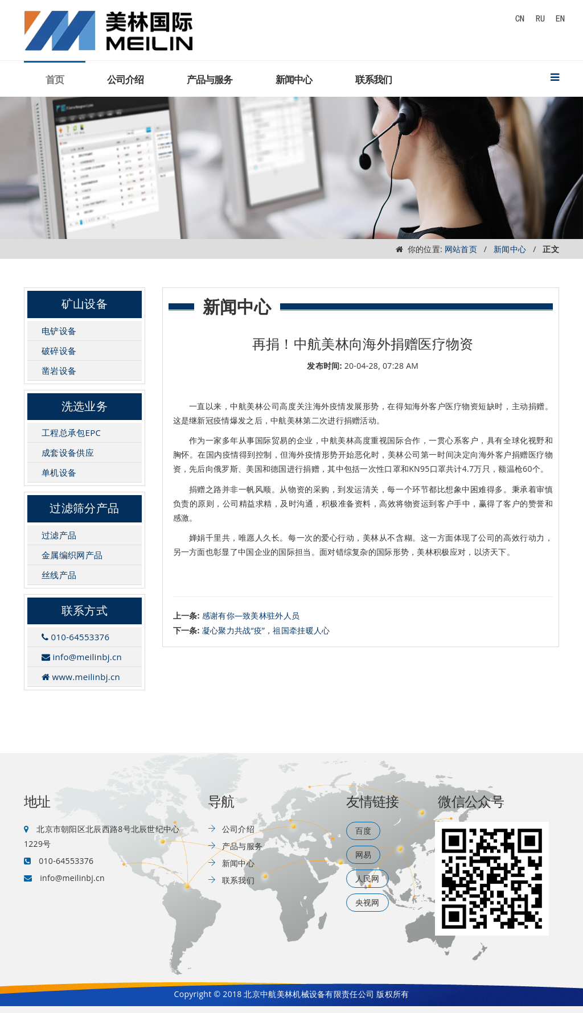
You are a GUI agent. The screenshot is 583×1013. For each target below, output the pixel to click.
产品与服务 (209, 79)
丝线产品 (59, 574)
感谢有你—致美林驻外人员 (251, 615)
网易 (363, 854)
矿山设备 (84, 304)
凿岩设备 (59, 370)
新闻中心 (294, 79)
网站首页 (461, 249)
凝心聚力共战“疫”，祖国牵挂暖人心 (266, 630)
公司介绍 (125, 79)
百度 (363, 830)
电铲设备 (59, 330)
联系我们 (373, 79)
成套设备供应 (68, 452)
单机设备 (59, 472)
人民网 (367, 878)
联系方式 (84, 610)
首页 (55, 79)
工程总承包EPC (71, 432)
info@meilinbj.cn (82, 656)
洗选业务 (84, 406)
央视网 (367, 902)
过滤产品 (59, 535)
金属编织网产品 (72, 555)
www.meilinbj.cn (81, 676)
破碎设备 (59, 350)
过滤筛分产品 (84, 508)
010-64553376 (75, 637)
